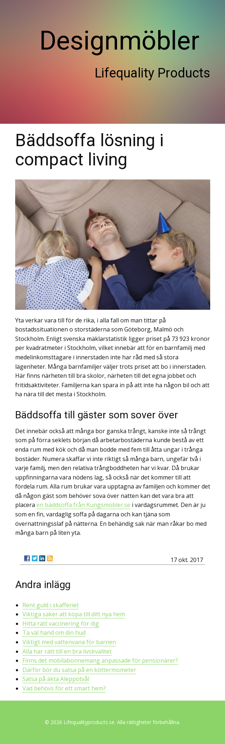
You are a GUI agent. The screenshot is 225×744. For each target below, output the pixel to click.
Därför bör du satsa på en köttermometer (79, 670)
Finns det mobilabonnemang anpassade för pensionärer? (100, 660)
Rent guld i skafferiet (50, 605)
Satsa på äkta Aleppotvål (55, 679)
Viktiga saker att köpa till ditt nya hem (73, 614)
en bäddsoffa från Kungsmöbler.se (83, 505)
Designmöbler (119, 40)
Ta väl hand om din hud (54, 633)
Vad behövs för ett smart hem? (64, 688)
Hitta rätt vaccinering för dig (60, 623)
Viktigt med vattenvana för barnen (69, 642)
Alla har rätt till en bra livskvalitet (67, 651)
